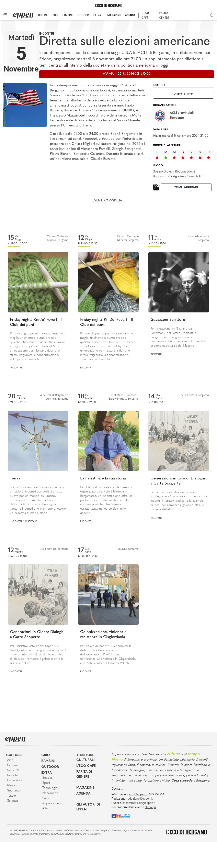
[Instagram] (118, 816)
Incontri (46, 33)
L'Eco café (86, 766)
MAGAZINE (114, 15)
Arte (10, 760)
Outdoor (50, 767)
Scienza (12, 800)
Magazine (85, 787)
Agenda (83, 793)
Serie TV (13, 770)
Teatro (11, 795)
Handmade (50, 793)
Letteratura (15, 780)
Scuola (47, 777)
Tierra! (16, 478)
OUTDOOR (83, 15)
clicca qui (150, 807)
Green (47, 798)
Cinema (13, 765)
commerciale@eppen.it (140, 803)
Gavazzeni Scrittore (167, 320)
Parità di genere (84, 774)
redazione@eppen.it (140, 798)
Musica (12, 785)
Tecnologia (49, 788)
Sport (46, 783)
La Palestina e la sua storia (103, 478)
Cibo (45, 755)
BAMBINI (67, 15)
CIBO (55, 15)
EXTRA (97, 15)
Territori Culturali (85, 758)
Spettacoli (14, 790)
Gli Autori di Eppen (88, 807)
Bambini (48, 761)
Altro (45, 808)
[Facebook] (114, 816)
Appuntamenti (52, 803)
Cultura (14, 755)
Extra (46, 773)
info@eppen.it (138, 794)
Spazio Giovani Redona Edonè (174, 171)
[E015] (125, 816)
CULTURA (42, 15)
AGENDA (130, 15)
